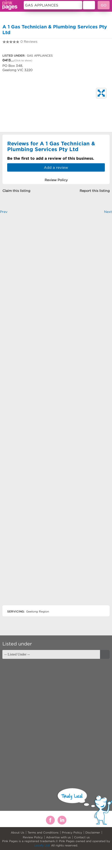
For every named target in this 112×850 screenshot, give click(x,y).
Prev (3, 212)
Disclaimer (92, 832)
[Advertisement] (56, 413)
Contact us (82, 837)
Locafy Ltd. (42, 845)
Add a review (56, 167)
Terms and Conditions (43, 832)
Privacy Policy (72, 832)
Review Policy (33, 837)
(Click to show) (23, 60)
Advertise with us (58, 837)
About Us (17, 832)
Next (108, 212)
